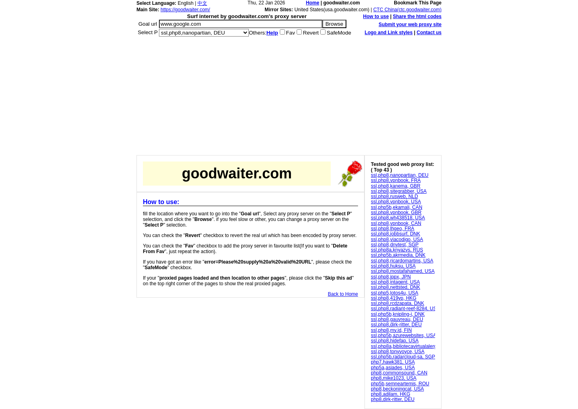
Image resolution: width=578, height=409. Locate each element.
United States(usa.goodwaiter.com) (331, 9)
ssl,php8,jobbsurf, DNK (395, 234)
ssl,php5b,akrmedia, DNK (398, 255)
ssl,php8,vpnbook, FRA (396, 180)
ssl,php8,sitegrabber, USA (399, 191)
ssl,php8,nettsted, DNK (395, 287)
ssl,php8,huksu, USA (393, 266)
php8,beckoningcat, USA (397, 389)
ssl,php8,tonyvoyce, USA (397, 351)
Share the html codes (417, 16)
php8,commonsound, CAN (399, 373)
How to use (376, 16)
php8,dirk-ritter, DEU (393, 399)
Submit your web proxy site (410, 24)
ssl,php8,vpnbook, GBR (396, 212)
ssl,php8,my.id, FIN (391, 330)
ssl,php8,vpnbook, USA (396, 201)
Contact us (429, 32)
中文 (202, 3)
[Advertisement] (289, 99)
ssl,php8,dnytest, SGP (395, 244)
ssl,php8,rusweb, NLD (394, 196)
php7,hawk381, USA (393, 362)
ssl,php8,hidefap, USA (395, 341)
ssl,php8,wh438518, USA (398, 218)
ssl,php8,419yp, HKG (393, 298)
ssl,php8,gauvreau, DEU (397, 319)
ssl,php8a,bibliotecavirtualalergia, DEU (412, 346)
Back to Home (343, 294)
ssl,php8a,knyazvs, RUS (397, 250)
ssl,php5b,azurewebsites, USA (403, 335)
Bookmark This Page (418, 3)
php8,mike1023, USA (393, 378)
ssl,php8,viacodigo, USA (397, 239)
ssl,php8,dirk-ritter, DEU (396, 324)
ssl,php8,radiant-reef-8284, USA (405, 308)
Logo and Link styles (389, 32)
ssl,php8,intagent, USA (395, 282)
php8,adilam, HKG (390, 394)
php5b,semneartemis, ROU (400, 384)
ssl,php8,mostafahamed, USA (403, 271)
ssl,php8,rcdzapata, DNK (397, 303)
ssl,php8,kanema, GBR (395, 186)
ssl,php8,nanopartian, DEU (399, 175)
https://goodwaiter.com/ (185, 9)
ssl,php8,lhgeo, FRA (392, 228)
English (185, 3)
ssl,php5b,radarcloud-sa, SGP (403, 357)
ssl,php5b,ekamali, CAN (396, 207)
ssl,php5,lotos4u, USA (394, 293)
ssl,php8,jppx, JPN (391, 277)
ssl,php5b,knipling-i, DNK (398, 314)
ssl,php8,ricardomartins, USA (402, 261)
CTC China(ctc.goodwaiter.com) (407, 9)
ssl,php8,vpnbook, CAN (396, 223)
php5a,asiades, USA (393, 367)
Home (312, 3)
